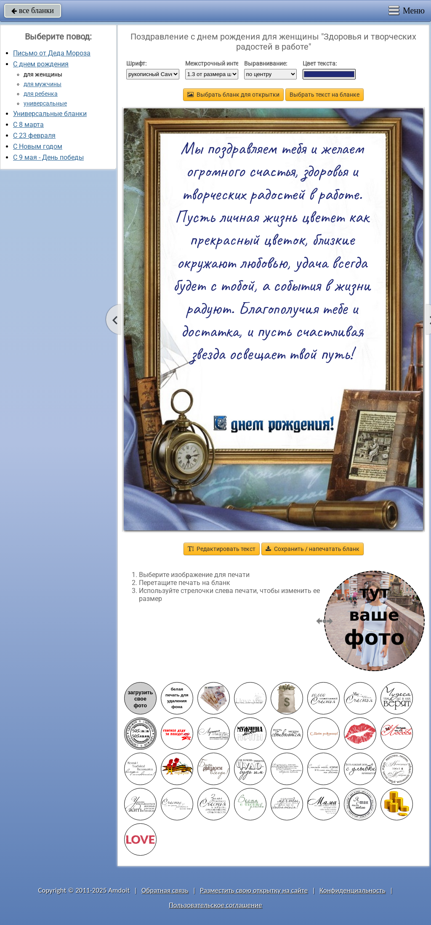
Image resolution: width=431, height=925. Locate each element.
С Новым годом (37, 146)
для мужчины (42, 84)
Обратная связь (165, 890)
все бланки (32, 10)
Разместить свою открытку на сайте (254, 890)
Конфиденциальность (352, 890)
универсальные (45, 103)
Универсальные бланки (50, 114)
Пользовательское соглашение (215, 905)
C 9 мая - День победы (48, 157)
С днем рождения (41, 64)
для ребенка (41, 93)
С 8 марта (28, 125)
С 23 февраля (34, 136)
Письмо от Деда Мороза (51, 53)
